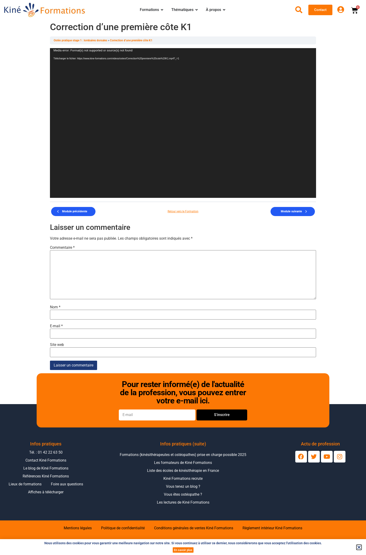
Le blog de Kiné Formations (45, 468)
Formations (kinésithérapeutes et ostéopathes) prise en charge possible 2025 (183, 454)
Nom (55, 307)
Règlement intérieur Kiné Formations (272, 528)
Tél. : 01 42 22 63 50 (46, 452)
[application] (183, 123)
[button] (359, 547)
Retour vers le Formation (183, 211)
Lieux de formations (25, 484)
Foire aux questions (67, 484)
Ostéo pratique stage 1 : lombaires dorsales (81, 40)
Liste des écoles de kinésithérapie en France (183, 470)
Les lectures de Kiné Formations (183, 502)
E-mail (56, 326)
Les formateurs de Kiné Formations (183, 462)
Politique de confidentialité (123, 528)
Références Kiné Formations (46, 476)
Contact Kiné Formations (45, 460)
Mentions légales (78, 528)
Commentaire (62, 247)
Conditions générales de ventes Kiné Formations (193, 528)
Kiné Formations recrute (183, 478)
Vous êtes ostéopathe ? (183, 494)
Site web (57, 345)
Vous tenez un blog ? (183, 486)
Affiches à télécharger (45, 492)
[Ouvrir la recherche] (298, 9)
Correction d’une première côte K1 (131, 40)
